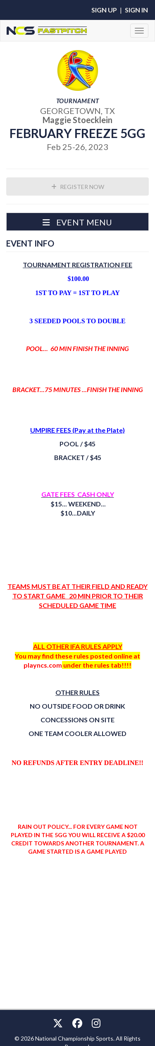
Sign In (136, 10)
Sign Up (104, 10)
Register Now (77, 186)
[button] (77, 222)
